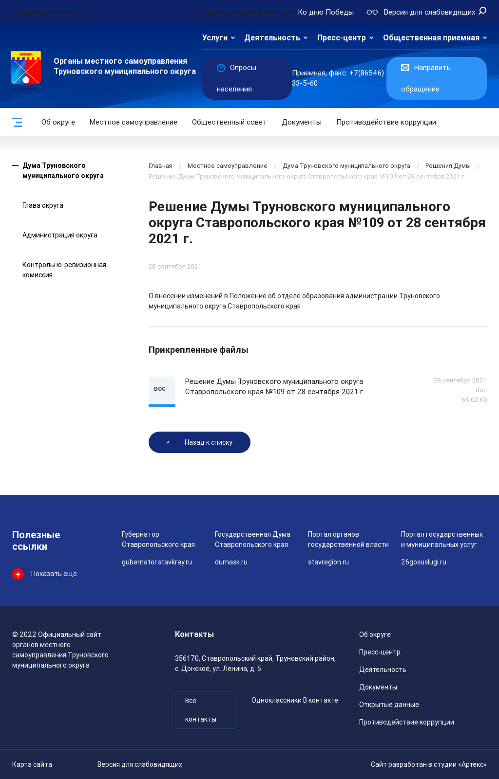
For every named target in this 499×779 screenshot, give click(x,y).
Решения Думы (448, 165)
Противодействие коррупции (386, 122)
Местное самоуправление (133, 122)
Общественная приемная (431, 37)
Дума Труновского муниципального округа (346, 165)
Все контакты (200, 710)
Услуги (215, 37)
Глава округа (42, 205)
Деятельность (272, 37)
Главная (161, 165)
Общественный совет (229, 122)
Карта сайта (32, 764)
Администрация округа (59, 235)
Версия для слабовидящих (139, 764)
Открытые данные (389, 704)
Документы (302, 122)
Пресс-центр (341, 37)
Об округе (58, 122)
